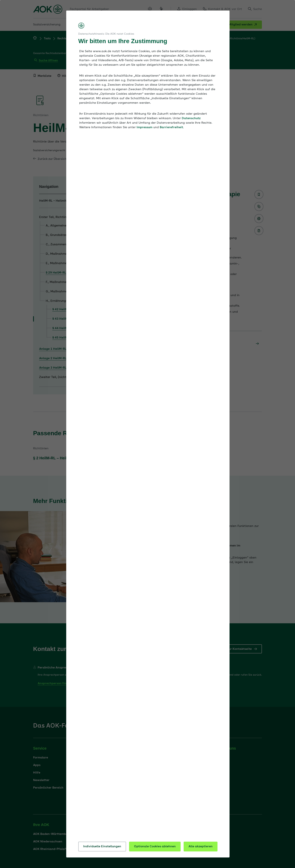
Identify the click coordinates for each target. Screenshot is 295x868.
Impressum (144, 127)
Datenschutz (191, 118)
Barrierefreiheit (171, 127)
